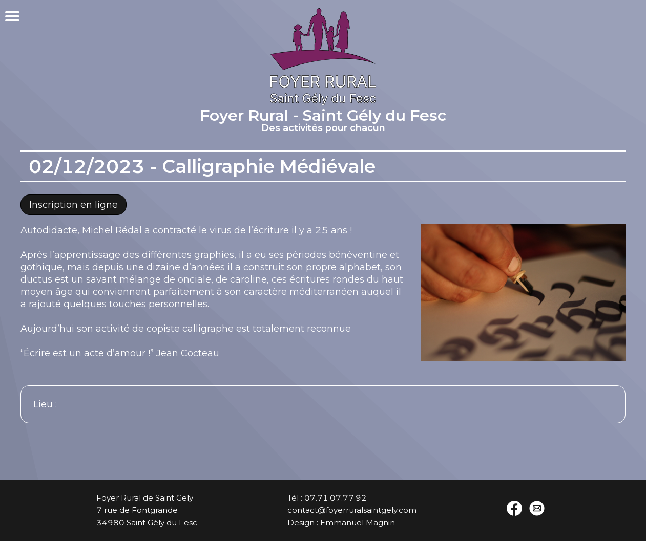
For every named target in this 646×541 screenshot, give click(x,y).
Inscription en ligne (73, 204)
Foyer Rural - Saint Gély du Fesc (323, 122)
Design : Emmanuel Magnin (341, 522)
